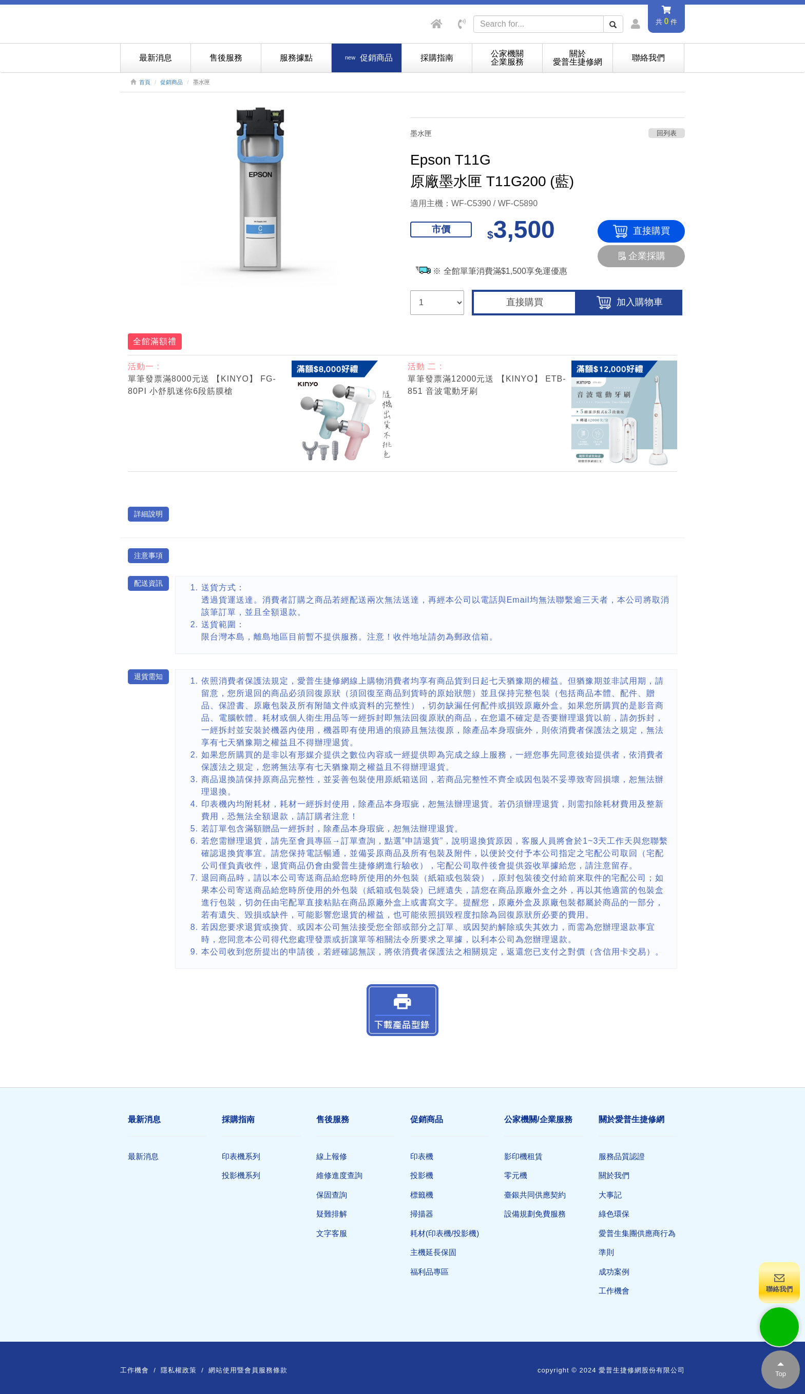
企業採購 (641, 256)
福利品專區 (429, 1271)
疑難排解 (331, 1213)
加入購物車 (630, 302)
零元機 (515, 1175)
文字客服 (331, 1233)
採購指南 (436, 57)
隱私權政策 (179, 1370)
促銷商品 (171, 82)
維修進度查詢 (339, 1175)
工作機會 (614, 1290)
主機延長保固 (433, 1252)
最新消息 (155, 57)
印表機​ (421, 1156)
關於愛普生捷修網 (577, 57)
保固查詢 (331, 1194)
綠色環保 (614, 1213)
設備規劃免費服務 (535, 1213)
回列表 (667, 133)
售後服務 (225, 57)
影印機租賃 (523, 1156)
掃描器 (421, 1213)
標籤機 (421, 1194)
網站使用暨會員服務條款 (248, 1370)
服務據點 (296, 57)
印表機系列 (241, 1156)
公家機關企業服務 (507, 57)
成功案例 (614, 1271)
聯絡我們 (648, 57)
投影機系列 (241, 1175)
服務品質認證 (622, 1156)
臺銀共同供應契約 (535, 1194)
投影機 (421, 1175)
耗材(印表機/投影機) (444, 1233)
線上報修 (331, 1156)
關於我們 (614, 1175)
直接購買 (641, 231)
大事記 (610, 1194)
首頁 (144, 82)
